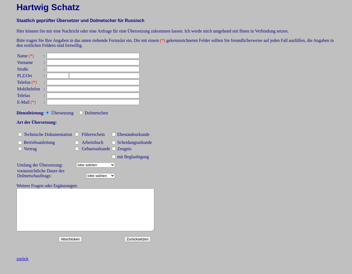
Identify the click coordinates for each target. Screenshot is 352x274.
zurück (22, 267)
